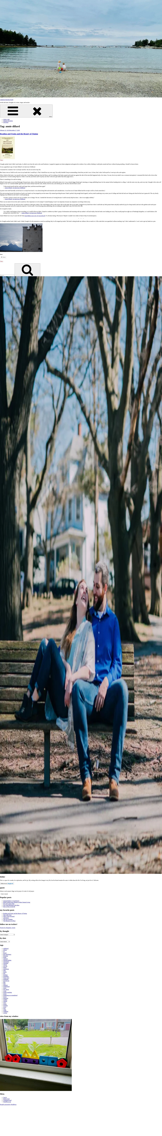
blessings (5, 956)
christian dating (7, 960)
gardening (5, 979)
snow (4, 1002)
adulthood (5, 948)
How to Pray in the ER (9, 906)
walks (4, 1010)
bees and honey (7, 954)
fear (4, 973)
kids (4, 982)
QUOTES (5, 122)
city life (5, 966)
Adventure (6, 918)
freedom (5, 975)
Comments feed (7, 1100)
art (4, 951)
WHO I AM (6, 119)
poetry (5, 994)
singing (5, 1001)
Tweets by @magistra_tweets (7, 927)
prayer (5, 996)
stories (5, 1004)
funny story (6, 977)
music (4, 988)
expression (6, 969)
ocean (4, 991)
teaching (5, 1005)
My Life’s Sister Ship (8, 903)
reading (5, 999)
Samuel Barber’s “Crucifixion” (11, 901)
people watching (7, 992)
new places (6, 989)
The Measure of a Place (9, 920)
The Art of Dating (7, 919)
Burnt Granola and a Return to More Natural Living (16, 902)
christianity (6, 961)
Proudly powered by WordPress (8, 1104)
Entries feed (6, 1099)
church (5, 964)
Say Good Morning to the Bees (11, 905)
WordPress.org (7, 1101)
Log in (5, 1097)
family (5, 972)
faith (4, 970)
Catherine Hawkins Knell (6, 99)
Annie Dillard (8, 188)
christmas (5, 963)
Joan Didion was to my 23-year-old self (35, 215)
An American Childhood (19, 188)
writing (5, 1013)
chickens (5, 958)
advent (5, 950)
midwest (5, 985)
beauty (5, 953)
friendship (6, 976)
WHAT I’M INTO (8, 121)
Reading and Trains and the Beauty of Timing (19, 134)
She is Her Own (7, 915)
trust (4, 1008)
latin (4, 983)
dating (4, 967)
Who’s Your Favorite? (9, 916)
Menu (26, 111)
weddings (5, 1011)
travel (4, 1007)
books (4, 957)
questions (5, 998)
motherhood (6, 986)
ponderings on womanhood (10, 995)
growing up (6, 980)
